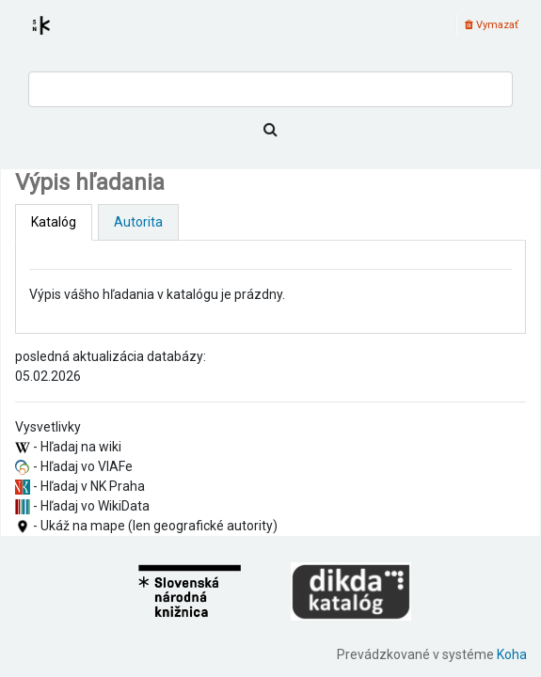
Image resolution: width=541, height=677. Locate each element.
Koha (512, 654)
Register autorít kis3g (58, 36)
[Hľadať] (270, 130)
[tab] (53, 222)
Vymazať (491, 25)
